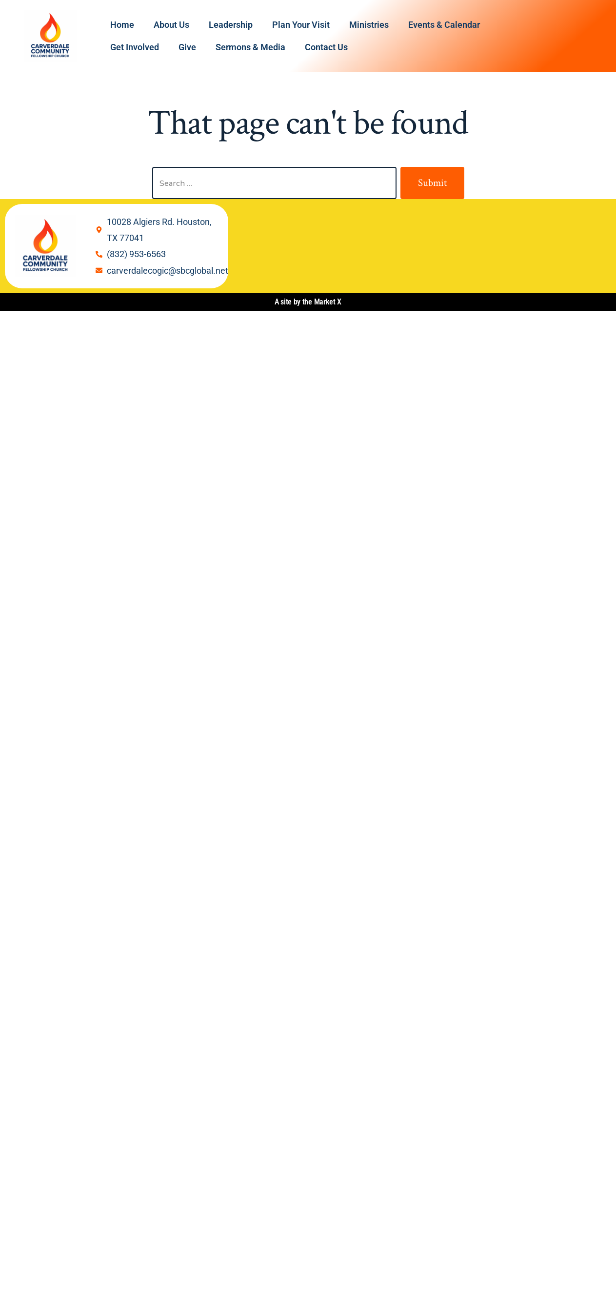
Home (122, 25)
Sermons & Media (250, 47)
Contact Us (326, 47)
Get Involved (134, 47)
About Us (171, 25)
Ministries (369, 25)
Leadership (231, 25)
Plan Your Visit (301, 25)
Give (187, 47)
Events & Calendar (444, 25)
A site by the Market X (308, 301)
